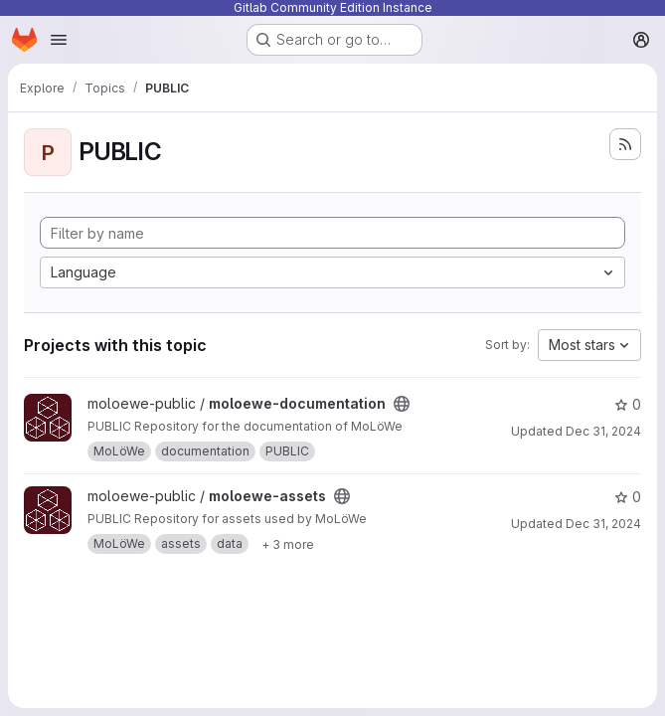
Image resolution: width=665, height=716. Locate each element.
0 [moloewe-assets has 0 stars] (627, 496)
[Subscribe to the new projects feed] (625, 144)
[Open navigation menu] (59, 40)
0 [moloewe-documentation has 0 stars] (627, 404)
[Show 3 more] (287, 544)
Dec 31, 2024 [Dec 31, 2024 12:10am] (603, 431)
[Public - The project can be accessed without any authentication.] (402, 404)
